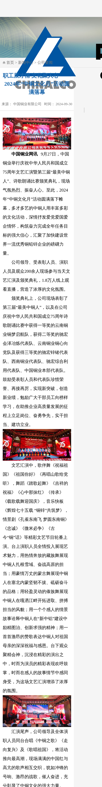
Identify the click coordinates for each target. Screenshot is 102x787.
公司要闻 (45, 62)
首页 (10, 62)
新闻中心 (25, 62)
